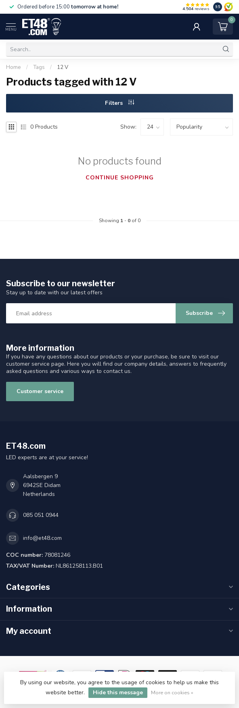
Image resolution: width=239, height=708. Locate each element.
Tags (39, 67)
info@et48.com (42, 538)
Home (13, 67)
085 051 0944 (41, 515)
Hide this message (118, 692)
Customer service (40, 391)
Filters (119, 103)
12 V (62, 67)
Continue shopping (120, 177)
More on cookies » (172, 692)
